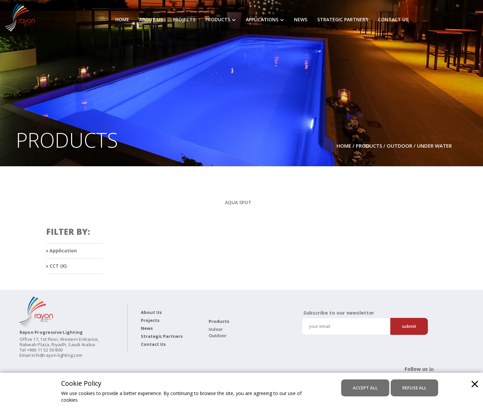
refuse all (414, 388)
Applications (262, 20)
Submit (409, 326)
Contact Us (393, 20)
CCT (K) (56, 266)
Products (217, 20)
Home (122, 20)
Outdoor (399, 145)
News (300, 20)
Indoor (216, 329)
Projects (184, 20)
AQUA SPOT (238, 202)
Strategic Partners (342, 20)
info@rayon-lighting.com (57, 355)
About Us (151, 20)
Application (61, 250)
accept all (365, 388)
